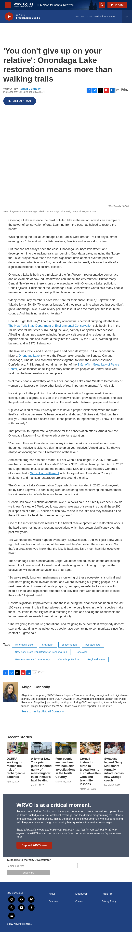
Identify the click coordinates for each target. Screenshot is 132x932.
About (52, 894)
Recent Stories (19, 737)
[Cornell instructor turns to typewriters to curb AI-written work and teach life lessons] (90, 748)
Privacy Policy (109, 901)
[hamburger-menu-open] (8, 5)
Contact (79, 901)
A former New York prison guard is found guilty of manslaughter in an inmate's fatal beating (41, 769)
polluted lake (93, 644)
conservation (69, 644)
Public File (107, 894)
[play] (9, 16)
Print (124, 89)
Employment (81, 894)
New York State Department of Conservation (41, 652)
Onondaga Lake (24, 644)
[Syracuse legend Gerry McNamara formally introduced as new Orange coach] (114, 748)
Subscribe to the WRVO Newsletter (29, 860)
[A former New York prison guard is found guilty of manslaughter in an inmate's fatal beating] (41, 748)
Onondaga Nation (68, 659)
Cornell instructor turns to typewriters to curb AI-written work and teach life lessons (90, 771)
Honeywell (82, 652)
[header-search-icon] (102, 5)
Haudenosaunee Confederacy (32, 659)
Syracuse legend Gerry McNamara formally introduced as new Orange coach (114, 769)
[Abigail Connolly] (10, 692)
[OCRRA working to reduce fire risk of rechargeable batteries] (17, 748)
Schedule (53, 901)
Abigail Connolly (30, 88)
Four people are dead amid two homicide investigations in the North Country (65, 767)
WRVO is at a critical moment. (53, 805)
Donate (119, 5)
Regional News (96, 659)
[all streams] (127, 16)
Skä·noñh (47, 644)
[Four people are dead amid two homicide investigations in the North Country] (66, 748)
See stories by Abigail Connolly (42, 711)
